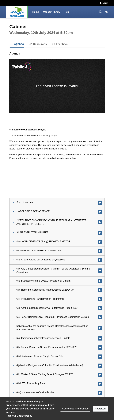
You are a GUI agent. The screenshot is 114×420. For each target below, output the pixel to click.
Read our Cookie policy (19, 416)
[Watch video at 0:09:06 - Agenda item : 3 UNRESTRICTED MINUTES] (100, 233)
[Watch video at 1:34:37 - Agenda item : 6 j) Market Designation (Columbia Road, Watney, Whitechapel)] (100, 366)
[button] (100, 12)
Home (35, 12)
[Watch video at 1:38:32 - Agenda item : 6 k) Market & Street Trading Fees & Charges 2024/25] (100, 375)
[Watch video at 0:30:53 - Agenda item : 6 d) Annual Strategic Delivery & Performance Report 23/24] (100, 308)
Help (66, 12)
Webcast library (51, 12)
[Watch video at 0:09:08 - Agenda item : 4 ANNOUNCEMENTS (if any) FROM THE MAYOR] (100, 242)
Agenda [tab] (17, 43)
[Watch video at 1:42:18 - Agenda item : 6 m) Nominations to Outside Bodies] (100, 393)
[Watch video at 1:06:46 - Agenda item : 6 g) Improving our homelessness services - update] (100, 338)
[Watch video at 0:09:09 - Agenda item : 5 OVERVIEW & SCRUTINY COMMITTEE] (100, 251)
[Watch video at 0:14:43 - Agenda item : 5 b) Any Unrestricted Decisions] (100, 270)
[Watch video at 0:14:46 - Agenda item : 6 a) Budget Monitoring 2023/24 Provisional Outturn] (100, 281)
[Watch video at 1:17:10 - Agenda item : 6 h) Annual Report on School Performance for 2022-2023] (100, 347)
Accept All (100, 408)
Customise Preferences (75, 408)
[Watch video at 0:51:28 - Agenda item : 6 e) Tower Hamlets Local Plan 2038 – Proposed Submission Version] (100, 317)
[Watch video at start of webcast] (100, 203)
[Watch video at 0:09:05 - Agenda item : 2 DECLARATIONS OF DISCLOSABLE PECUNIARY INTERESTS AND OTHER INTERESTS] (100, 222)
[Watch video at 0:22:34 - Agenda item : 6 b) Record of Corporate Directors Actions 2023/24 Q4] (100, 290)
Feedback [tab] (60, 44)
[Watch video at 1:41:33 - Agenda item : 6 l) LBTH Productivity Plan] (100, 384)
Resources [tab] (38, 44)
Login (103, 3)
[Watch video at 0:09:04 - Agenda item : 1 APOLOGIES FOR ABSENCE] (100, 212)
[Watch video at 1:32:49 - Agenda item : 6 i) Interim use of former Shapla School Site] (100, 356)
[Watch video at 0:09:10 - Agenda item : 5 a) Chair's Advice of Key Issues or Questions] (100, 260)
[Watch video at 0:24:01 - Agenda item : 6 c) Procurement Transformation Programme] (100, 299)
